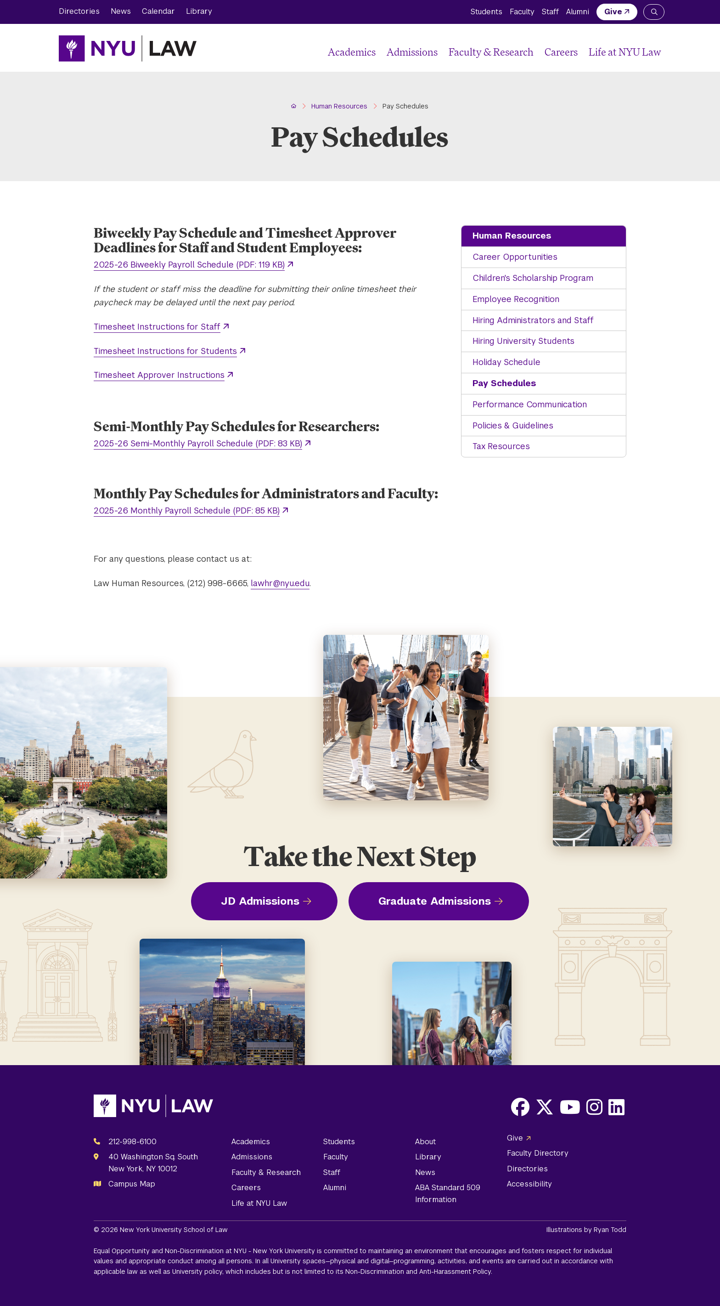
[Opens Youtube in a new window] (570, 1107)
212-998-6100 (132, 1141)
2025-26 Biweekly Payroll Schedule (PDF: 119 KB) (189, 264)
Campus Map (131, 1184)
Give (613, 12)
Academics (352, 51)
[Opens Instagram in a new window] (594, 1107)
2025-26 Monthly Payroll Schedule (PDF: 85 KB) (187, 510)
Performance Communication (529, 404)
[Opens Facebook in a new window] (520, 1107)
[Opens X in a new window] (544, 1107)
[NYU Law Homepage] (128, 48)
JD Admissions (260, 901)
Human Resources (511, 235)
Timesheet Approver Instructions (159, 375)
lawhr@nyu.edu (280, 583)
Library (199, 11)
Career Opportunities (514, 256)
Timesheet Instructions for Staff (157, 326)
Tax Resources (501, 446)
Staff (550, 12)
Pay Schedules (504, 383)
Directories (79, 11)
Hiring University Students (523, 341)
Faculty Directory (537, 1153)
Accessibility (529, 1184)
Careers (561, 51)
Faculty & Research (491, 51)
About (425, 1141)
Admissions (412, 51)
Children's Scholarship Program (532, 278)
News (121, 11)
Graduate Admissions (434, 901)
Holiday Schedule (506, 362)
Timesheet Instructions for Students (165, 351)
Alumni (577, 12)
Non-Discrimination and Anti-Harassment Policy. (418, 1271)
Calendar (158, 11)
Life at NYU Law (625, 51)
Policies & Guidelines (512, 425)
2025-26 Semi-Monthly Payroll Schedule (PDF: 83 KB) (198, 443)
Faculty (522, 12)
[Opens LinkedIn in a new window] (616, 1107)
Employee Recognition (515, 299)
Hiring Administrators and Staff (533, 320)
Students (486, 12)
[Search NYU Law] (653, 12)
